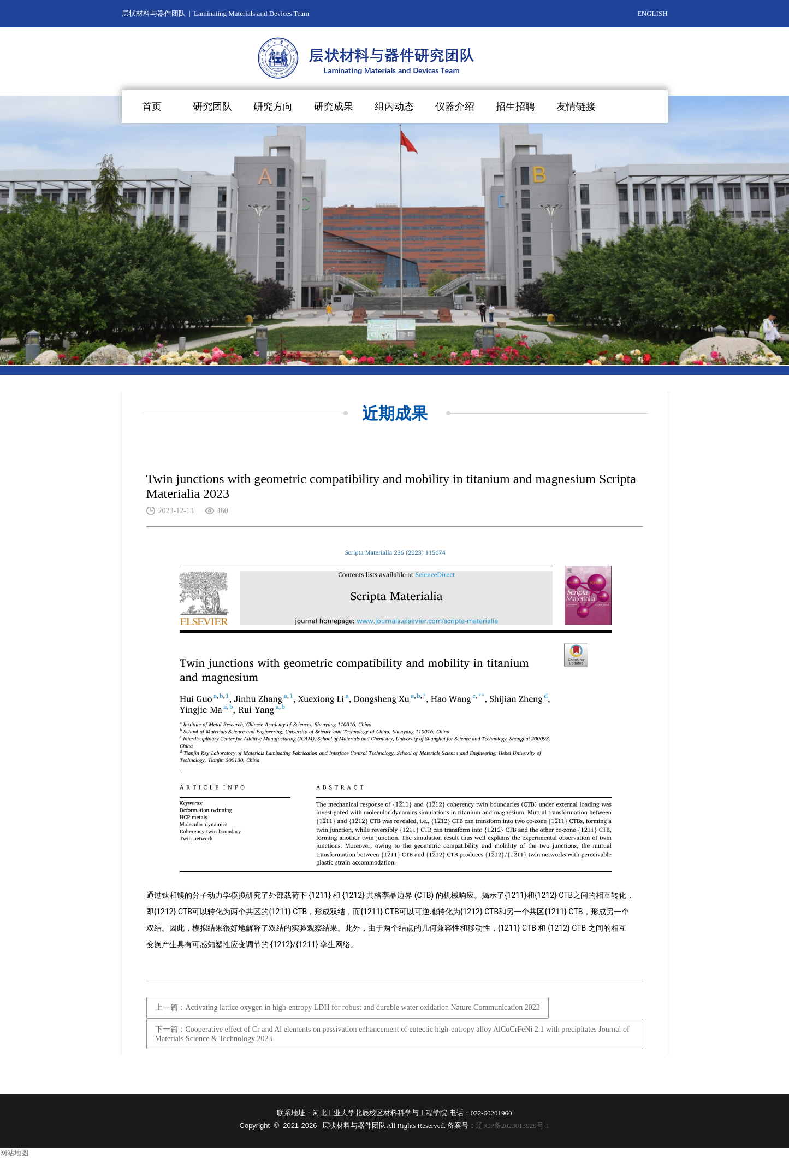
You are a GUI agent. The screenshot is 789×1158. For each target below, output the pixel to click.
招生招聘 (515, 106)
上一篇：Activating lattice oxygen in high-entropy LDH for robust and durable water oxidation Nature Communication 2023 (347, 1007)
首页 (152, 106)
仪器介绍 (454, 106)
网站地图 (14, 1153)
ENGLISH (652, 13)
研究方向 (273, 106)
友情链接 (576, 106)
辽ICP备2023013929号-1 (512, 1125)
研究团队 (212, 106)
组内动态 (394, 106)
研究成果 (333, 106)
